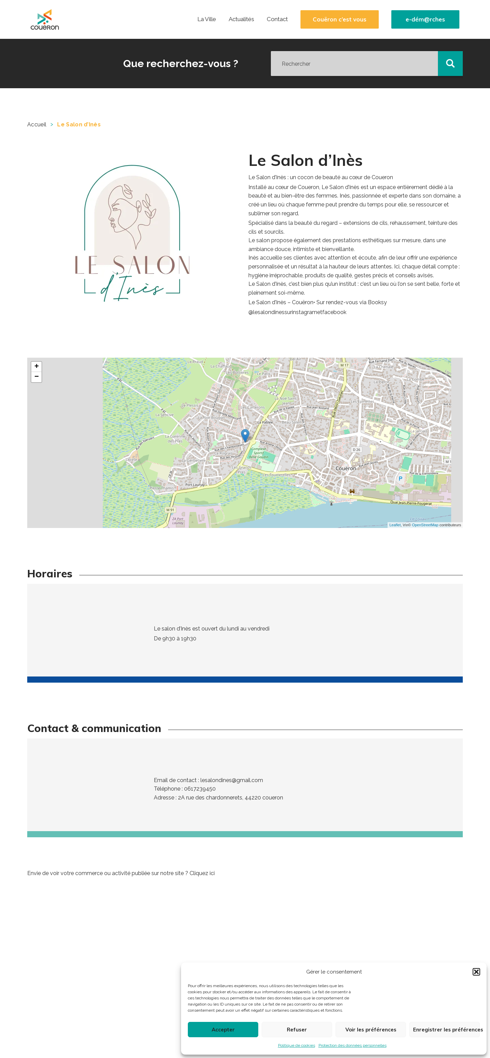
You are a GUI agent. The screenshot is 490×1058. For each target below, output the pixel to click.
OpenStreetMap (425, 525)
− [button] (36, 377)
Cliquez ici (202, 873)
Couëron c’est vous (339, 19)
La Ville (206, 19)
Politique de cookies (296, 1045)
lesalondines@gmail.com (231, 780)
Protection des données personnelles (352, 1045)
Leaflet (395, 525)
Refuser (297, 1029)
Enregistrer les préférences (446, 1029)
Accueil (36, 124)
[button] (476, 971)
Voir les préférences (370, 1029)
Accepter (223, 1029)
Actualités (241, 19)
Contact (277, 19)
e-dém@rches (425, 19)
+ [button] (36, 367)
